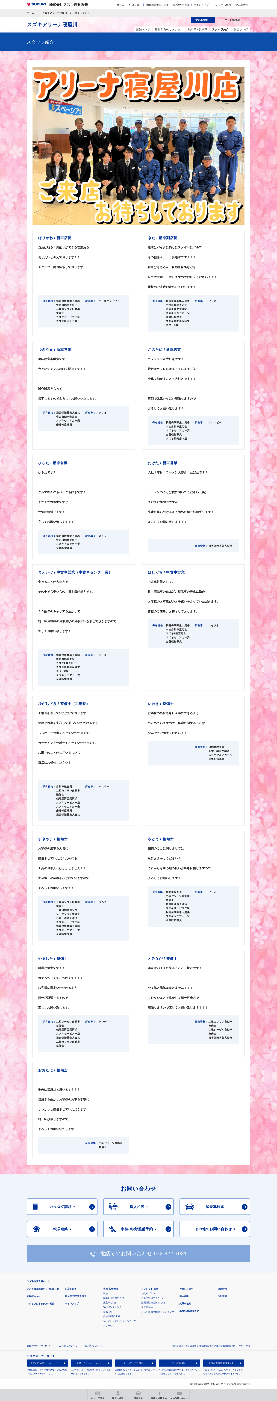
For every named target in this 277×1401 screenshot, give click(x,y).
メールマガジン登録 (133, 1363)
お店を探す (135, 5)
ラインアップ (201, 5)
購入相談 (184, 1296)
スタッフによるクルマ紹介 (40, 1303)
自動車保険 (147, 1307)
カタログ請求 (186, 1288)
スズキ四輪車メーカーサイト (45, 1363)
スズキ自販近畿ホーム (38, 1281)
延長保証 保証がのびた (153, 1302)
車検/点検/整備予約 (189, 1311)
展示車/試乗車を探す (157, 5)
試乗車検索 (185, 1303)
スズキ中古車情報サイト (221, 1363)
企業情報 (222, 1288)
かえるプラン (148, 1293)
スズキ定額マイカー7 (152, 1298)
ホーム (121, 5)
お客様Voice (33, 1296)
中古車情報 (241, 5)
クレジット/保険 (222, 5)
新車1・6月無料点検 (113, 1298)
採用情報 (222, 1296)
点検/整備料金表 (111, 1316)
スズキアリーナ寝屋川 (54, 13)
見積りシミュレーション (89, 1363)
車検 (105, 1293)
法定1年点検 (109, 1302)
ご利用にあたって (68, 1345)
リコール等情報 (177, 1363)
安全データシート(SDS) (39, 1345)
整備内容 (107, 1311)
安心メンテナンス (112, 1307)
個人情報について (94, 1345)
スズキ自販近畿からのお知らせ (43, 1288)
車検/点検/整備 (181, 5)
